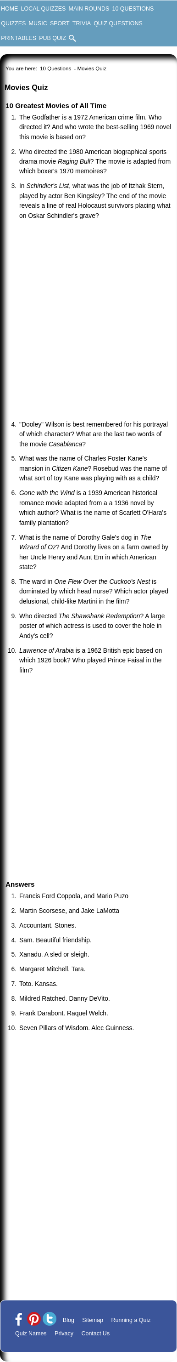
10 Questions (133, 9)
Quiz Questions (118, 23)
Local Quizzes (43, 9)
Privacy (64, 1333)
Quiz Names (31, 1333)
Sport (60, 23)
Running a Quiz (131, 1320)
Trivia (81, 23)
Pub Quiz (52, 38)
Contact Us (95, 1333)
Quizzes (13, 23)
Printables (18, 38)
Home (9, 9)
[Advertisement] (86, 321)
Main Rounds (89, 9)
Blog (68, 1320)
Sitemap (92, 1320)
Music (38, 23)
